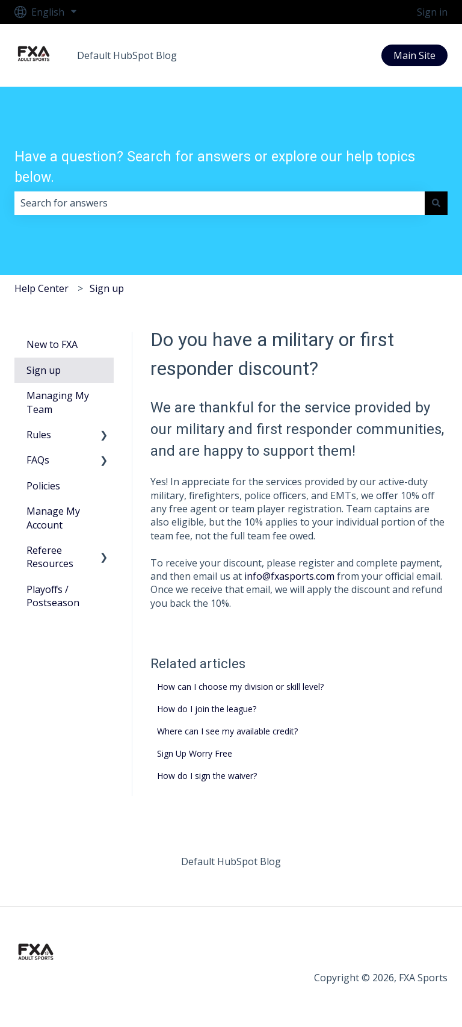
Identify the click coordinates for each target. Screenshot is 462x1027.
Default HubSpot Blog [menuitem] (231, 861)
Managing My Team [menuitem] (57, 402)
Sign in (432, 12)
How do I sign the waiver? (207, 775)
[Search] (436, 202)
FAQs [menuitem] (37, 460)
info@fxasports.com (289, 576)
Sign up (107, 288)
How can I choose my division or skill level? (240, 686)
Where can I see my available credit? (227, 731)
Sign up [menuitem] (43, 370)
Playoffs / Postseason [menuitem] (52, 596)
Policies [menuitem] (43, 485)
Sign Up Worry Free (194, 753)
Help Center (41, 288)
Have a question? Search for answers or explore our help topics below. (214, 167)
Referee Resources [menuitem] (49, 557)
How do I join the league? (206, 709)
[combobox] (219, 202)
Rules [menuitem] (38, 434)
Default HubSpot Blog (127, 55)
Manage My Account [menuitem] (53, 517)
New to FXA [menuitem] (52, 344)
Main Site (414, 55)
